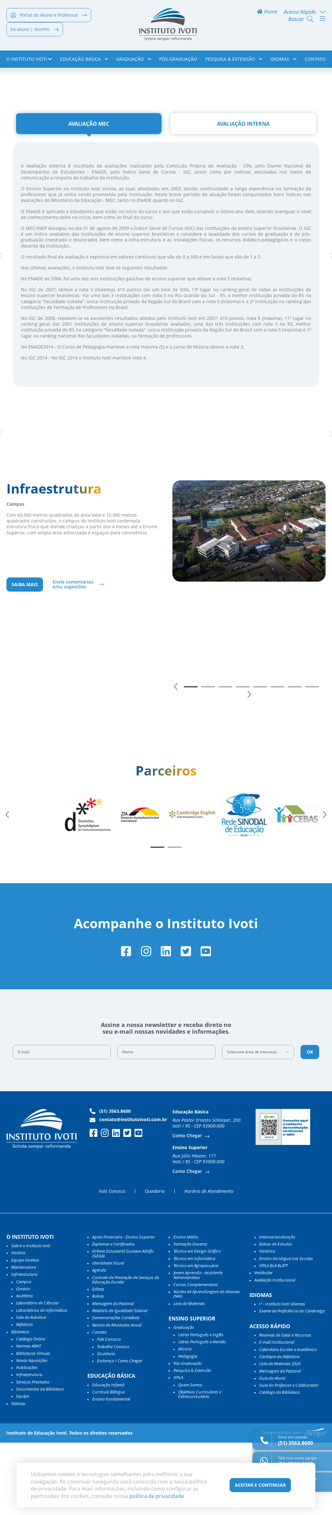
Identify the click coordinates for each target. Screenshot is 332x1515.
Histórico (267, 1323)
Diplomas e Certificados (113, 1316)
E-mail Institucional (276, 1414)
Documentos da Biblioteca (40, 1461)
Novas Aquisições (32, 1432)
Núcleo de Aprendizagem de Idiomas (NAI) (206, 1366)
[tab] (89, 194)
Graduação (133, 61)
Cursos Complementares (195, 1356)
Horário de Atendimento (208, 1263)
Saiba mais (25, 656)
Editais (98, 1361)
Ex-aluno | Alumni (35, 31)
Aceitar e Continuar (260, 1485)
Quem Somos (190, 1457)
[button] (176, 758)
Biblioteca (20, 1404)
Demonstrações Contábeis (116, 1390)
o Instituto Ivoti (29, 61)
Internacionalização (277, 1309)
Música (184, 1421)
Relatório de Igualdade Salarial (119, 1383)
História (18, 1325)
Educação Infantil (108, 1457)
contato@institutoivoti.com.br (128, 1191)
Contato (315, 61)
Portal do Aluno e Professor (49, 17)
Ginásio (23, 1360)
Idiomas (283, 61)
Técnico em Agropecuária (195, 1338)
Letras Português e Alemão (202, 1414)
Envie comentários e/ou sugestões (73, 655)
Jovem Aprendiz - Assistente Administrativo (198, 1347)
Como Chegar (187, 1208)
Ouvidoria (155, 1263)
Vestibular (263, 1345)
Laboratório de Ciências (37, 1375)
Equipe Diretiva (25, 1332)
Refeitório (24, 1396)
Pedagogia (187, 1428)
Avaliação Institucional (274, 1352)
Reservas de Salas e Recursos (285, 1407)
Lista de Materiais (189, 1375)
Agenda (99, 1342)
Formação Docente (190, 1316)
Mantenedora (23, 1339)
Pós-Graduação (178, 61)
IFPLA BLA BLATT (273, 1338)
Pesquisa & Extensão (233, 61)
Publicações (27, 1440)
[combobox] (258, 1124)
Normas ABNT (28, 1418)
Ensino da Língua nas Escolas (286, 1330)
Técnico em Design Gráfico (197, 1323)
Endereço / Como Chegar (119, 1433)
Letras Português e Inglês (200, 1406)
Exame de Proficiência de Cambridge (292, 1383)
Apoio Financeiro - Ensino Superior (123, 1309)
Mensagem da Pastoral (113, 1375)
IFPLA (178, 1449)
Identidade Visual (108, 1335)
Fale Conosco (112, 1263)
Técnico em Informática (194, 1330)
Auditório (24, 1368)
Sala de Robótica (31, 1389)
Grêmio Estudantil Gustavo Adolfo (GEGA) (122, 1325)
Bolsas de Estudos (275, 1316)
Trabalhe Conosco (113, 1418)
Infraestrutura (29, 1447)
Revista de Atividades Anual (116, 1397)
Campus (23, 1353)
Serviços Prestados (33, 1454)
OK (310, 1124)
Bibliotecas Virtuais (33, 1425)
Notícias (18, 1475)
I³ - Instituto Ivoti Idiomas (282, 1376)
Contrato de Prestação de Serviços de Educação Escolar (125, 1351)
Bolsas (98, 1368)
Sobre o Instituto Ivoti (30, 1318)
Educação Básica (84, 61)
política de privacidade (156, 1496)
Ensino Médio (185, 1309)
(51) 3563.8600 (110, 1183)
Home (267, 13)
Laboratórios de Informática (41, 1382)
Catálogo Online (30, 1411)
